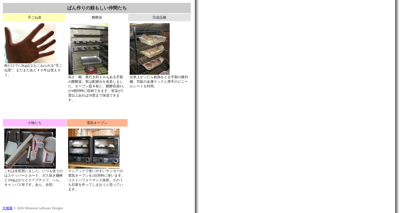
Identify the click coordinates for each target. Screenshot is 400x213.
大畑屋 (7, 208)
